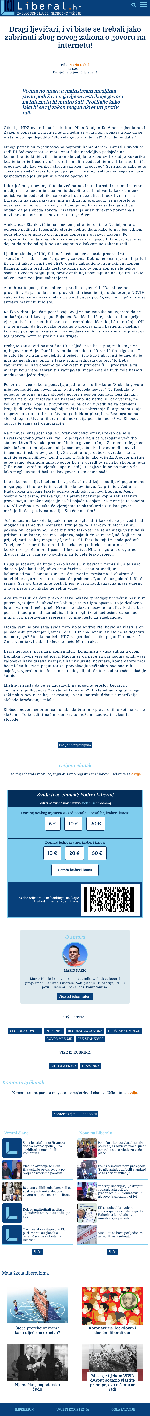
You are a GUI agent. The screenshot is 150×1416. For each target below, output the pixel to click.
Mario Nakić (79, 65)
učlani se (89, 803)
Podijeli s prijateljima (75, 745)
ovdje (136, 774)
